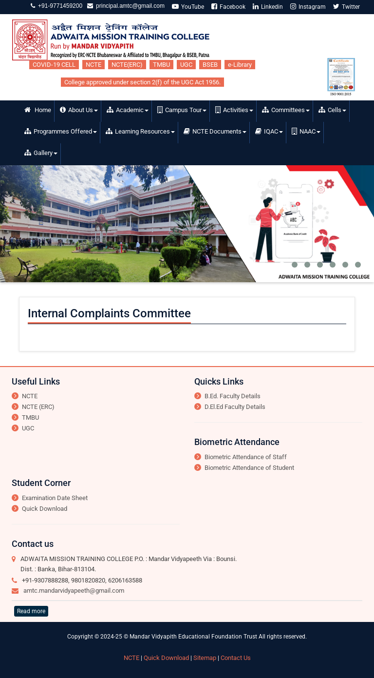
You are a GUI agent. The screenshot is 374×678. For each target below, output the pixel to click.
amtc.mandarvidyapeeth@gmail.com (73, 590)
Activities (234, 110)
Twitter (346, 6)
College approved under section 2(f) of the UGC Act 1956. (142, 82)
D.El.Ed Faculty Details (235, 406)
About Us (79, 110)
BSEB (210, 64)
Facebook (228, 6)
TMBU (161, 64)
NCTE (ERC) (38, 406)
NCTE (93, 64)
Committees (286, 110)
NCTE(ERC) (127, 64)
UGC (186, 64)
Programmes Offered (60, 131)
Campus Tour (181, 110)
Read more (31, 611)
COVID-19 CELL (54, 64)
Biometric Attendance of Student (249, 467)
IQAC (269, 131)
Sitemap (204, 657)
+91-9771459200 (58, 6)
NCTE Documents (215, 131)
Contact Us (236, 657)
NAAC (306, 131)
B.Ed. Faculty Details (233, 396)
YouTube (188, 6)
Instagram (308, 6)
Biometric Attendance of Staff (246, 457)
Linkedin (268, 6)
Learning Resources (140, 131)
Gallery (40, 152)
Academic (128, 110)
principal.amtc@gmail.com (129, 6)
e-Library (240, 64)
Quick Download (44, 508)
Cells (332, 110)
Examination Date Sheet (55, 498)
